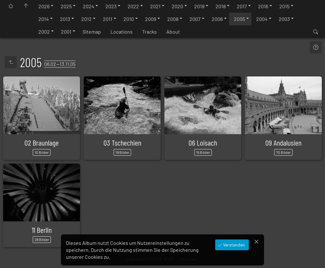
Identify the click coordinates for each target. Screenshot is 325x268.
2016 (263, 6)
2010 (128, 19)
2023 (110, 6)
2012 (86, 19)
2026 (44, 6)
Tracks (149, 32)
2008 (172, 19)
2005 (239, 19)
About (173, 32)
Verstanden (233, 244)
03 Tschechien (122, 142)
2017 (242, 6)
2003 (284, 19)
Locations (121, 32)
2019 (199, 6)
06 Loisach (203, 142)
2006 (217, 19)
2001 (66, 32)
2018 (221, 6)
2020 (177, 6)
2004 (262, 19)
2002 (44, 32)
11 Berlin (42, 229)
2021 (155, 6)
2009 (150, 19)
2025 (66, 6)
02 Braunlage (41, 142)
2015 (284, 6)
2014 (43, 19)
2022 (133, 6)
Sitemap (92, 32)
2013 (65, 19)
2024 (88, 6)
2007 (195, 19)
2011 (107, 19)
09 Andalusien (283, 142)
